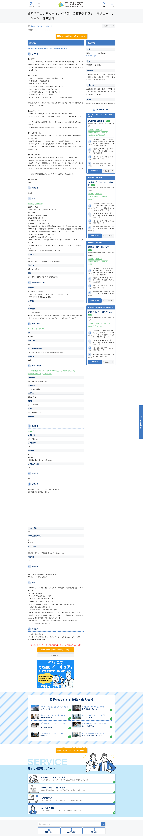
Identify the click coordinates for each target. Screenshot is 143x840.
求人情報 (31, 6)
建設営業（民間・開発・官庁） (99, 247)
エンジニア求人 (88, 717)
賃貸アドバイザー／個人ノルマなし (100, 312)
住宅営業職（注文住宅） (96, 121)
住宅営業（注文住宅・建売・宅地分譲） (100, 183)
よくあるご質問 (47, 808)
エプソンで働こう (47, 709)
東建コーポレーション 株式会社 (41, 26)
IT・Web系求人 (46, 728)
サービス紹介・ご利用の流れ (53, 788)
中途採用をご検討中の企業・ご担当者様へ (141, 423)
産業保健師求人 (46, 717)
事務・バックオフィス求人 (92, 736)
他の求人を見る (93, 56)
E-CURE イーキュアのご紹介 (53, 777)
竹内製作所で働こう (89, 709)
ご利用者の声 (46, 798)
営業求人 (43, 736)
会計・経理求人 (88, 726)
